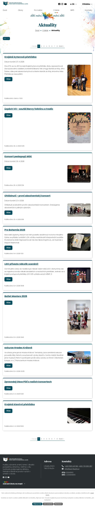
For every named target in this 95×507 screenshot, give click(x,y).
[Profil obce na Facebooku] (59, 4)
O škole (45, 30)
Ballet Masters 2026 (16, 299)
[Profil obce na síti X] (65, 4)
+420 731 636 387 (85, 471)
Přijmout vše (36, 504)
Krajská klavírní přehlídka (20, 409)
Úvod (37, 30)
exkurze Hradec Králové (18, 351)
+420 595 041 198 (71, 471)
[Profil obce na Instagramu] (62, 4)
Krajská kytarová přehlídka (21, 57)
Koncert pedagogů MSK (18, 157)
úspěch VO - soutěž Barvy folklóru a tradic (29, 109)
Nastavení (59, 504)
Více (9, 80)
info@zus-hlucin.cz (72, 474)
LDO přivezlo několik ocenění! (21, 267)
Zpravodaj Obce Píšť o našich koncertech (28, 386)
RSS (7, 38)
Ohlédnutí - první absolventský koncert (27, 197)
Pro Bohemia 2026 (15, 232)
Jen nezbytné (48, 504)
